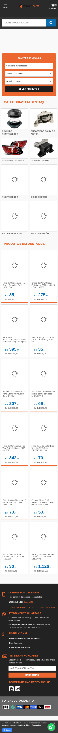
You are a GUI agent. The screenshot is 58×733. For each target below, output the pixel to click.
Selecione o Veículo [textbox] (15, 73)
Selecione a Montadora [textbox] (16, 66)
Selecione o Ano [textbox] (13, 81)
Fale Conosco (15, 643)
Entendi (7, 730)
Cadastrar (32, 675)
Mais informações (33, 725)
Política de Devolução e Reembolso (25, 638)
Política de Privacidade (19, 647)
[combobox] (29, 66)
